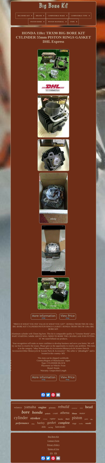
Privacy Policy (53, 445)
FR (55, 453)
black (68, 419)
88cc (91, 419)
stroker (35, 418)
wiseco (18, 407)
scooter (74, 408)
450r (44, 427)
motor (82, 413)
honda (37, 412)
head (89, 407)
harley (41, 422)
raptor (53, 418)
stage (74, 423)
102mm (45, 419)
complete (64, 422)
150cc (33, 424)
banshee (60, 419)
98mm (74, 413)
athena (64, 413)
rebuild (63, 407)
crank (55, 413)
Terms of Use (53, 449)
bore (26, 412)
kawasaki (60, 426)
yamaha (30, 407)
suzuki (88, 423)
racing (50, 427)
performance (22, 423)
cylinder (21, 417)
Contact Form (53, 441)
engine (42, 407)
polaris (47, 414)
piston (77, 417)
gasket (51, 422)
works (81, 423)
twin (81, 408)
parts (86, 419)
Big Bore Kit (53, 437)
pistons (52, 407)
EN (51, 453)
